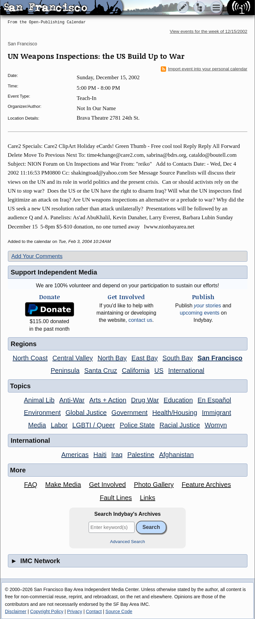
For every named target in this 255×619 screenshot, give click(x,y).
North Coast (30, 358)
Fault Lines (116, 497)
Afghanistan (176, 454)
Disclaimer (15, 611)
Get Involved (107, 484)
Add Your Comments (37, 256)
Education (178, 400)
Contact (94, 611)
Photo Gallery (154, 484)
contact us (140, 320)
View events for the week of (208, 31)
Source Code (118, 611)
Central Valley (73, 358)
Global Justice (86, 412)
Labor (59, 425)
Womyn (216, 425)
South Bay (177, 358)
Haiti (100, 454)
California (135, 370)
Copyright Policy (46, 611)
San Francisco (22, 43)
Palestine (140, 454)
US (158, 370)
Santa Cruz (100, 370)
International (186, 370)
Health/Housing (174, 412)
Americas (75, 454)
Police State (137, 425)
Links (147, 497)
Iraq (116, 454)
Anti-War (72, 400)
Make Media (63, 484)
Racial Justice (179, 425)
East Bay (145, 358)
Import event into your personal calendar (204, 69)
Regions (24, 343)
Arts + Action (107, 400)
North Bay (112, 358)
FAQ (30, 484)
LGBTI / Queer (93, 425)
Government (130, 412)
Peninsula (65, 370)
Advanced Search (127, 541)
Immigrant (216, 412)
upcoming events (200, 313)
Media (37, 425)
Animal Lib (39, 400)
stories (207, 305)
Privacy (74, 611)
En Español (214, 400)
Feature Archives (206, 484)
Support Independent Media (54, 272)
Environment (42, 412)
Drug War (145, 400)
